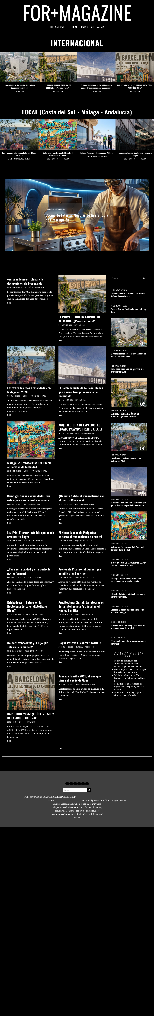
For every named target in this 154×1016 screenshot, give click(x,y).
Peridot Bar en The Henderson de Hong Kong (128, 310)
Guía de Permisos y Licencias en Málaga (96, 153)
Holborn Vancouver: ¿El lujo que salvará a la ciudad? (27, 645)
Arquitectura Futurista (84, 433)
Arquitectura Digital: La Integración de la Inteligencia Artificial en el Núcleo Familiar (81, 606)
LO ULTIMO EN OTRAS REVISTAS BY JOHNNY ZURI (129, 654)
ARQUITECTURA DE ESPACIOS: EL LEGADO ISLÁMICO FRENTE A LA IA (80, 427)
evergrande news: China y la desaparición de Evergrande (25, 281)
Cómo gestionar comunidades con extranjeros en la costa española (28, 498)
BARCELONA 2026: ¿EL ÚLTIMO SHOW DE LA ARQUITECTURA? (134, 86)
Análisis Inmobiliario (36, 287)
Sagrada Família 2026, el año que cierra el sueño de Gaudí (79, 678)
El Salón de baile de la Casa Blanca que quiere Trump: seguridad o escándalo (96, 86)
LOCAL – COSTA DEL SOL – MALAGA (87, 27)
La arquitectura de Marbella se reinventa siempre (135, 154)
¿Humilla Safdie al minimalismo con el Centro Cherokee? (81, 498)
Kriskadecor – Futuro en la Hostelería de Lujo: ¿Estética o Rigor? (27, 606)
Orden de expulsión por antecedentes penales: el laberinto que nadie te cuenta (128, 664)
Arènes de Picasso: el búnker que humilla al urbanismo (79, 571)
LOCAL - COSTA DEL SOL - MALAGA (19, 159)
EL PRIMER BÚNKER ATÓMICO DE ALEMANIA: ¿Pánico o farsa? (58, 86)
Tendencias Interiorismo (55, 208)
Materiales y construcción (33, 614)
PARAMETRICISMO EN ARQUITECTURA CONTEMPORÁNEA (127, 371)
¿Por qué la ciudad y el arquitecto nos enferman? (28, 571)
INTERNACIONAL (57, 27)
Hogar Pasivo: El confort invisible (79, 643)
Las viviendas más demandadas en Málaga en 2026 (19, 154)
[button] (144, 278)
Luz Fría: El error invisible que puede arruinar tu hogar (30, 534)
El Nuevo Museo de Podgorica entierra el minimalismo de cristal (80, 534)
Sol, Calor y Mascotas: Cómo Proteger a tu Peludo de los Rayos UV (130, 678)
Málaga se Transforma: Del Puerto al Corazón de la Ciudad (58, 154)
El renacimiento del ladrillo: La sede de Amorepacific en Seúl (19, 86)
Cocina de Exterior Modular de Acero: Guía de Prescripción (77, 217)
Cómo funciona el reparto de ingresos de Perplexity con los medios (129, 687)
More (9, 302)
